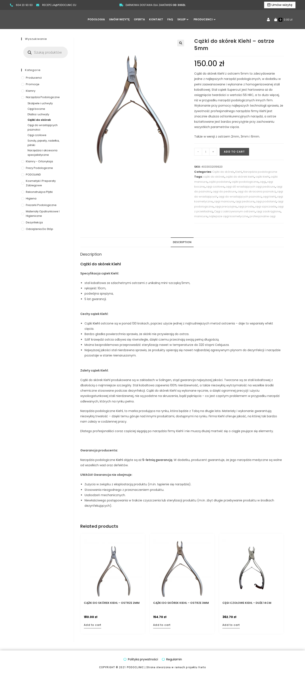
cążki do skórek (214, 177)
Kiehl (238, 172)
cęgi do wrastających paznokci (240, 197)
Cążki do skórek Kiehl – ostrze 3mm (181, 603)
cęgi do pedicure (224, 191)
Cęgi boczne (36, 109)
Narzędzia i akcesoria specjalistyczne (42, 152)
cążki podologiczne (245, 182)
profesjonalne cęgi (263, 216)
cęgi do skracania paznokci (257, 191)
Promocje (32, 84)
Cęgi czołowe (37, 135)
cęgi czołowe (215, 187)
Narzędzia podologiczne (260, 172)
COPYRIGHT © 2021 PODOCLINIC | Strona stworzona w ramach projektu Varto (152, 667)
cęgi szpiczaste (265, 207)
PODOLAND (33, 175)
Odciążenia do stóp (39, 229)
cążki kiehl (262, 177)
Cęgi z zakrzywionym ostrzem (234, 211)
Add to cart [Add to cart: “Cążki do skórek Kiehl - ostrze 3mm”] (162, 625)
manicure (201, 216)
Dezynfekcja (34, 222)
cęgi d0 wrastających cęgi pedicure (250, 187)
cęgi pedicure (245, 201)
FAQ (170, 19)
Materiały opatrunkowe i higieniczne (43, 213)
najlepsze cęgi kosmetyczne (228, 216)
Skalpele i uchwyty (40, 103)
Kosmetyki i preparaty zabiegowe (41, 183)
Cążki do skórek (223, 172)
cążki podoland (219, 182)
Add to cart (234, 151)
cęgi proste (246, 207)
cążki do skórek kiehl (240, 177)
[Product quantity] (205, 152)
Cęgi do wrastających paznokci (43, 127)
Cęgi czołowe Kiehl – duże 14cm (246, 603)
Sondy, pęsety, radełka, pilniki (44, 143)
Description (182, 242)
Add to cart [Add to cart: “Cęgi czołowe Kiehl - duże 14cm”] (231, 625)
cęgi (263, 182)
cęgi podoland (266, 201)
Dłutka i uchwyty (38, 114)
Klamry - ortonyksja (39, 161)
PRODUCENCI (204, 19)
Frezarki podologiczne (41, 205)
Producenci (34, 78)
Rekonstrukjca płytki (39, 192)
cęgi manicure (224, 201)
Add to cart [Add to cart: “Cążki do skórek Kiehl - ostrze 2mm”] (92, 625)
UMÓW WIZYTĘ (119, 19)
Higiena (31, 198)
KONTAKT (156, 19)
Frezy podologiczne (39, 168)
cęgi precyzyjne (226, 207)
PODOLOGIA (96, 19)
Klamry (30, 91)
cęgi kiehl (269, 197)
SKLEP (182, 19)
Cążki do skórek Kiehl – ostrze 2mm (112, 603)
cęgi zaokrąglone (268, 211)
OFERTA (139, 19)
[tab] (182, 242)
